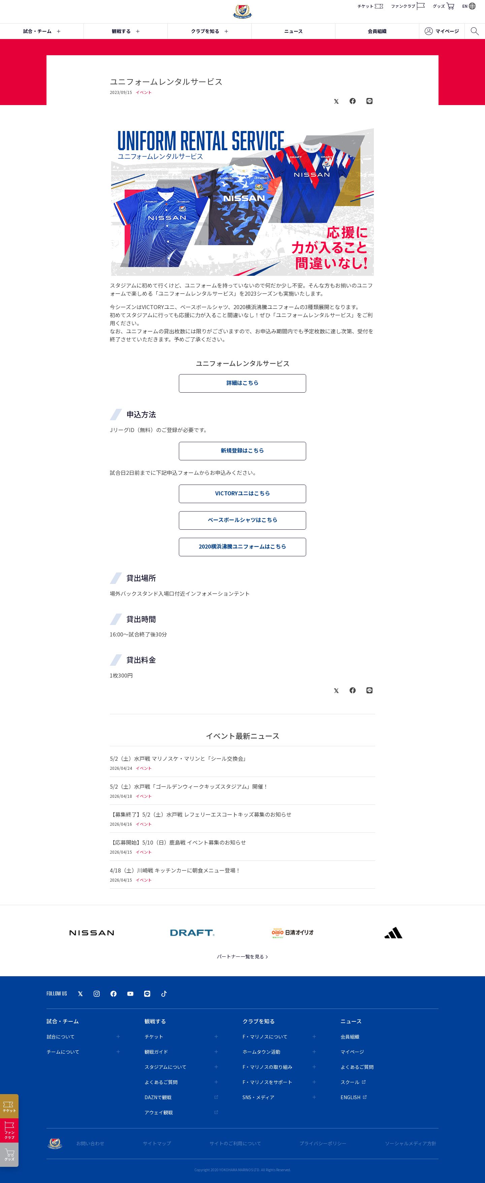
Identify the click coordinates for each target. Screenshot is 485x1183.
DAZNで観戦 (181, 1097)
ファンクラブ (408, 6)
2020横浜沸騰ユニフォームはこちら (242, 546)
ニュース (293, 31)
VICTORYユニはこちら (242, 493)
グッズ (443, 6)
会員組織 (377, 31)
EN (469, 5)
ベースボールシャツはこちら (243, 520)
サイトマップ (157, 1143)
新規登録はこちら (242, 450)
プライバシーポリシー (323, 1143)
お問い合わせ (90, 1143)
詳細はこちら (242, 383)
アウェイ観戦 (181, 1112)
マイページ (442, 31)
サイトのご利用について (235, 1143)
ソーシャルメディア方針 (411, 1143)
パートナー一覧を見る (242, 956)
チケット (370, 6)
